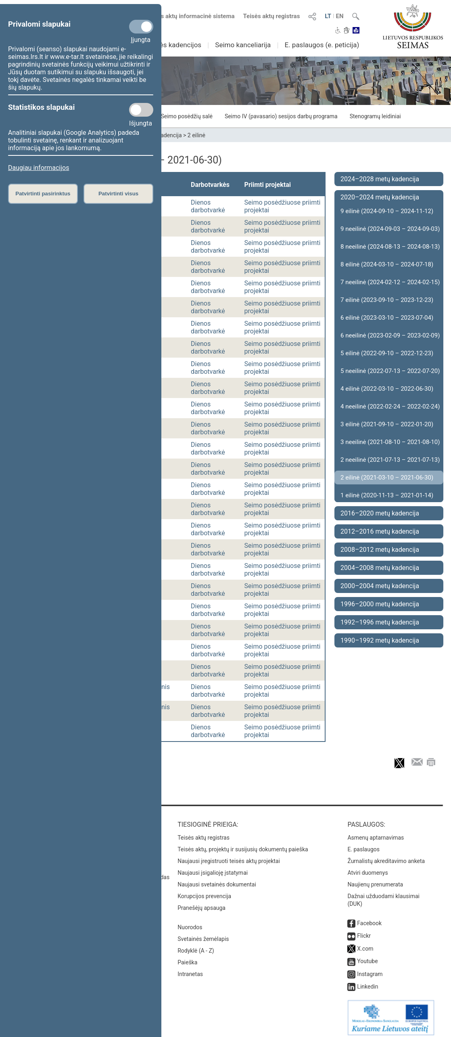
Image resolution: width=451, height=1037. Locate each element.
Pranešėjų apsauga (201, 904)
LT (328, 16)
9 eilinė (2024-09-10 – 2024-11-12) (386, 211)
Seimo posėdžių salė (186, 116)
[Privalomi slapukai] (141, 27)
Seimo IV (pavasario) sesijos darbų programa (281, 116)
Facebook (369, 919)
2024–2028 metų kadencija (379, 179)
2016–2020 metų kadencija (379, 513)
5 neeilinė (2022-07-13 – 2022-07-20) (390, 371)
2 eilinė (196, 135)
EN (340, 16)
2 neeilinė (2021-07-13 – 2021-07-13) (390, 459)
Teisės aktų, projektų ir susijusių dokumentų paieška (242, 845)
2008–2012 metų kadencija (379, 549)
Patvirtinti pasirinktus (42, 194)
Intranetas (190, 970)
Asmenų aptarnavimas (375, 833)
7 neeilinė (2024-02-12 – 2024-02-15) (390, 282)
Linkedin (367, 982)
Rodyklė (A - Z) (195, 946)
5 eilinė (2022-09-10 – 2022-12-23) (386, 353)
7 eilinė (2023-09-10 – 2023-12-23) (386, 300)
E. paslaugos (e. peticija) (321, 45)
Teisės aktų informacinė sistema (190, 16)
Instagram (369, 970)
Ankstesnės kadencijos (166, 45)
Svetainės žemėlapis (203, 935)
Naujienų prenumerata (375, 880)
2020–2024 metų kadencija (379, 197)
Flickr (364, 931)
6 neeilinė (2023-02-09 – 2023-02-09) (390, 335)
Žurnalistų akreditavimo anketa (386, 857)
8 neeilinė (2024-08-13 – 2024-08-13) (390, 246)
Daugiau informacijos (38, 168)
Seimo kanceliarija (243, 45)
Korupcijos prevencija (204, 892)
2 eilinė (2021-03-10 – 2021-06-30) (386, 477)
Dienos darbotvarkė (208, 206)
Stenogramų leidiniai (375, 116)
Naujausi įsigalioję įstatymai (212, 868)
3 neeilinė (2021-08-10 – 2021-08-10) (390, 442)
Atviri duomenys (367, 868)
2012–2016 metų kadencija (379, 531)
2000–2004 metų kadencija (379, 586)
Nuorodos (189, 923)
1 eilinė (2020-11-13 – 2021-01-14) (386, 495)
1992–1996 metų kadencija (379, 622)
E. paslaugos (363, 845)
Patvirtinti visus (118, 194)
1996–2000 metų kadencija (379, 604)
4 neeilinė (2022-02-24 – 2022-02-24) (390, 406)
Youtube (367, 957)
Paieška (187, 958)
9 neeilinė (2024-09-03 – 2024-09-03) (390, 229)
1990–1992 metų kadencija (379, 640)
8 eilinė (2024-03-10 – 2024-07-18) (386, 264)
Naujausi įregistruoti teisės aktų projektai (228, 857)
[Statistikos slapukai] (141, 110)
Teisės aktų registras (271, 16)
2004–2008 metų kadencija (379, 568)
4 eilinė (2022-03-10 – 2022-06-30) (386, 388)
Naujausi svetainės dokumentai (216, 880)
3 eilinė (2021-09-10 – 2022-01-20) (386, 424)
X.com (365, 944)
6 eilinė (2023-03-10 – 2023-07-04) (386, 317)
